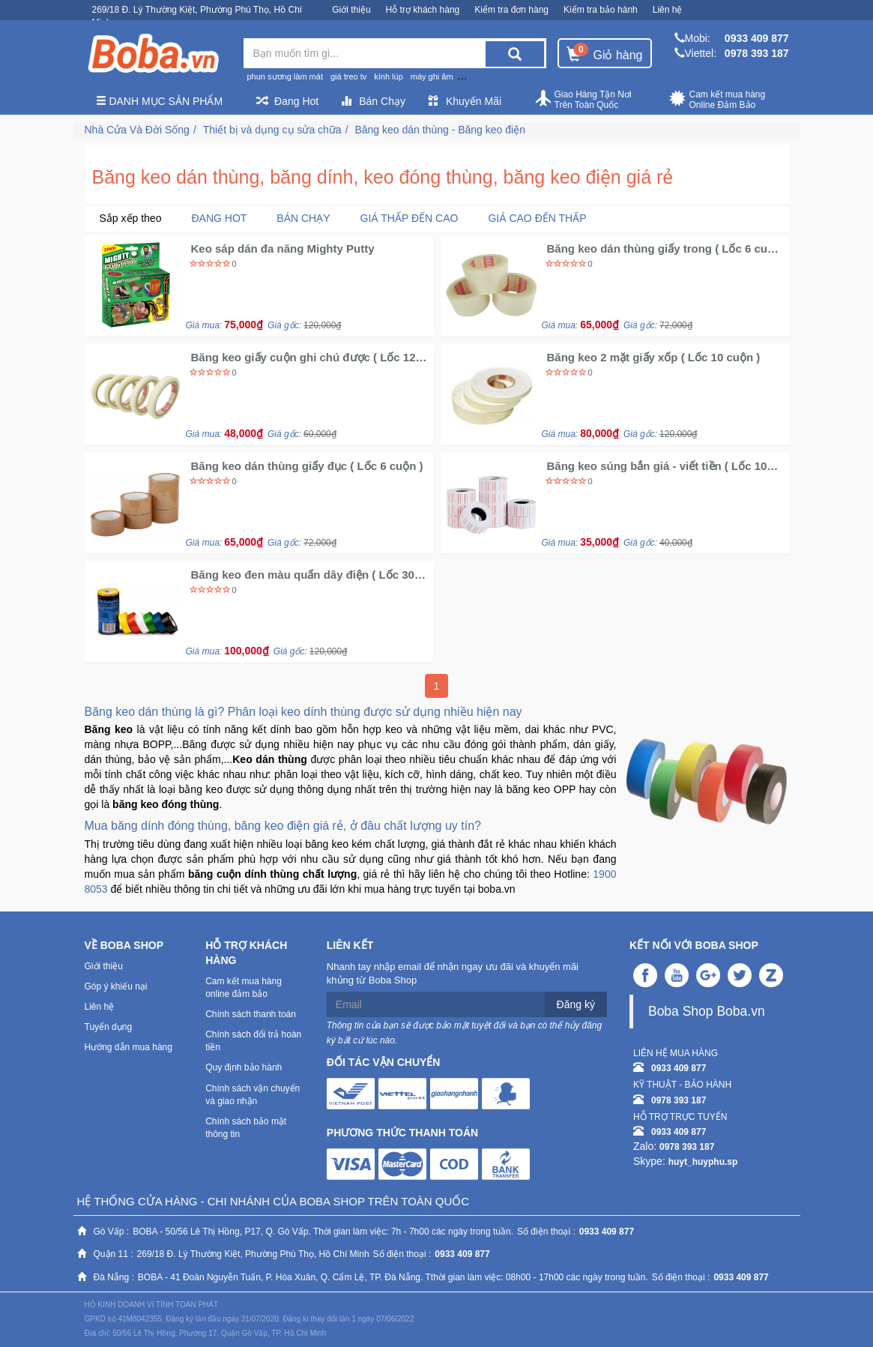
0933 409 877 (757, 38)
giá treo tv (348, 76)
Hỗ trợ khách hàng (423, 9)
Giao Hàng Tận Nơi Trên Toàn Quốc (583, 99)
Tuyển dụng (109, 1027)
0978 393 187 (757, 53)
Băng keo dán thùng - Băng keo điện (439, 130)
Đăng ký (576, 1004)
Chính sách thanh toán (250, 1014)
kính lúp (388, 76)
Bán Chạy (373, 101)
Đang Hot (287, 101)
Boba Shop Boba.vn (706, 1011)
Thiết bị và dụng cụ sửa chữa (272, 130)
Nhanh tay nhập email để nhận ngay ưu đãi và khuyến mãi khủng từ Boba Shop (453, 973)
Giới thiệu (351, 9)
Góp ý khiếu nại (116, 986)
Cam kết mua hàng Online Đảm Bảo (717, 99)
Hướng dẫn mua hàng (128, 1047)
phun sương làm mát (285, 76)
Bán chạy (303, 218)
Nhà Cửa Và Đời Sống (137, 130)
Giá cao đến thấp (537, 218)
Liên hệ (668, 9)
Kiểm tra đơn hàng (511, 9)
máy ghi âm (432, 76)
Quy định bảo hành (243, 1067)
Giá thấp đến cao (409, 218)
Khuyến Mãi (464, 101)
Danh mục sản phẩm (159, 101)
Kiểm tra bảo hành (601, 9)
